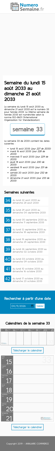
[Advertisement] (27, 46)
